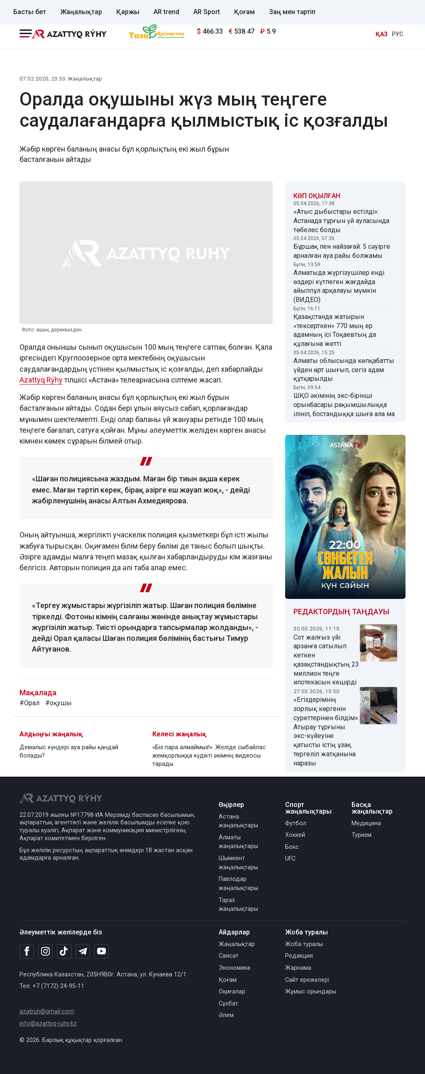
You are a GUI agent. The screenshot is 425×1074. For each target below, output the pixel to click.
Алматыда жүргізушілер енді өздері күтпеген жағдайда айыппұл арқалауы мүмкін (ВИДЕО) (338, 286)
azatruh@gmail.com (47, 1011)
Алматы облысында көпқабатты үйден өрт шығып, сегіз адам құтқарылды (343, 370)
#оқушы (58, 703)
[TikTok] (64, 951)
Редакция (299, 955)
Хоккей (295, 835)
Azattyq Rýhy (41, 379)
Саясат (229, 955)
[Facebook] (26, 951)
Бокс (292, 847)
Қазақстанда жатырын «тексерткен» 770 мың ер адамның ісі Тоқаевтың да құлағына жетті (334, 330)
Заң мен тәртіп (292, 12)
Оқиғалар (232, 991)
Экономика (234, 967)
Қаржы (127, 12)
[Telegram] (82, 952)
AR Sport (206, 12)
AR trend (166, 12)
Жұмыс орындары (310, 991)
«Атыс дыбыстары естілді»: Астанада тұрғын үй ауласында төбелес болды (341, 221)
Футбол (295, 823)
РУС (397, 34)
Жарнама (298, 967)
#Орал (29, 703)
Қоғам (244, 12)
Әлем (226, 1015)
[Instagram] (45, 951)
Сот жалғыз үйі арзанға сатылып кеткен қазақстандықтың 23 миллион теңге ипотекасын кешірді (326, 660)
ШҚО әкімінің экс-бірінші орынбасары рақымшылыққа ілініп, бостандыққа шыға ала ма (344, 405)
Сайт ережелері (307, 979)
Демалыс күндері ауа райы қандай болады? (69, 751)
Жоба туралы (304, 944)
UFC (290, 858)
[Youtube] (101, 952)
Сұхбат (228, 1003)
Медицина (366, 823)
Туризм (361, 835)
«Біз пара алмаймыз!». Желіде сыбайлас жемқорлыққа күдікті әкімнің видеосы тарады (209, 755)
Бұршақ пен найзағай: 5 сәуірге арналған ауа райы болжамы (341, 251)
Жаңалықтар (81, 12)
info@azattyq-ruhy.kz (48, 1023)
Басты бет (29, 12)
